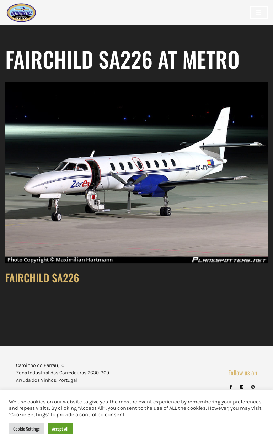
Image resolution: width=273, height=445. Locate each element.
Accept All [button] (60, 428)
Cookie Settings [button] (26, 428)
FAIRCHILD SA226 (42, 278)
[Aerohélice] (21, 20)
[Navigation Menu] (259, 12)
